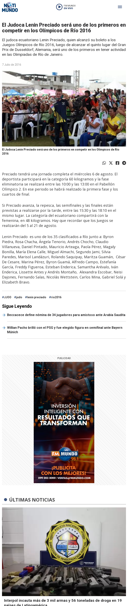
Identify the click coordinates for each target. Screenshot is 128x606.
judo (19, 297)
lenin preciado (36, 297)
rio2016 (56, 297)
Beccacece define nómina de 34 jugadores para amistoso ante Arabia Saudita (66, 315)
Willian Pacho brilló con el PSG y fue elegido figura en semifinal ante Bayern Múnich (64, 330)
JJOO (7, 297)
